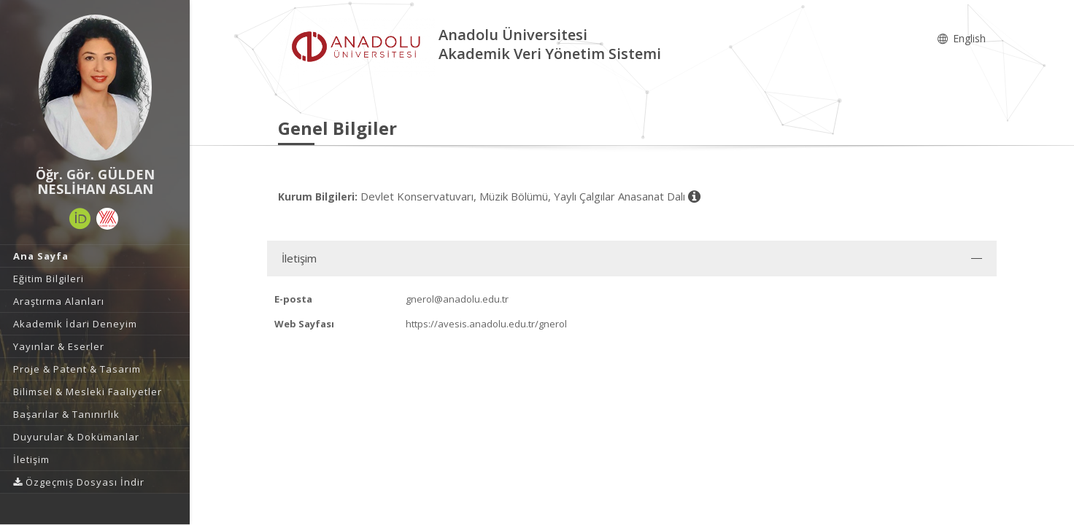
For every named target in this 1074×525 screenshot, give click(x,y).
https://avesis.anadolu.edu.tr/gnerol (486, 323)
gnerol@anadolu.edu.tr (457, 299)
